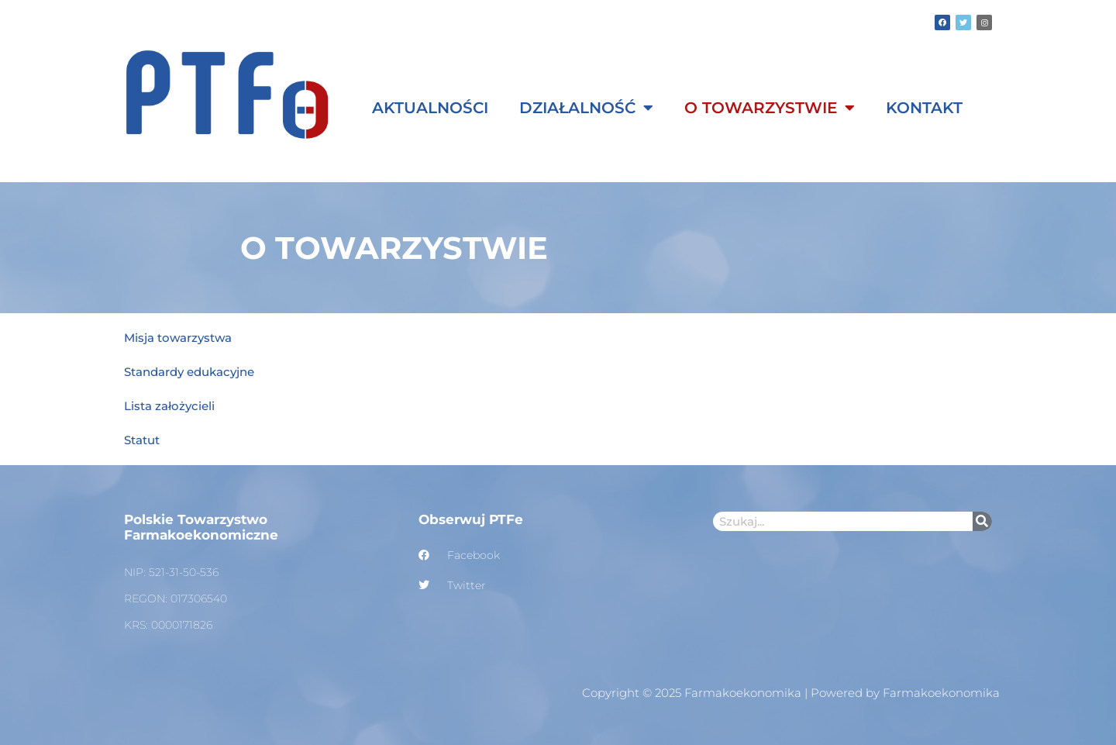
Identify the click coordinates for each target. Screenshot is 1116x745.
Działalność (586, 108)
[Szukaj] (982, 521)
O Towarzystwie (769, 108)
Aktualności (430, 108)
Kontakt (924, 108)
